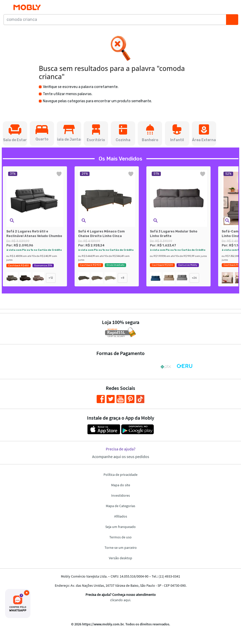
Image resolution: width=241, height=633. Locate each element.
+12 (50, 277)
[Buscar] (232, 19)
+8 (122, 277)
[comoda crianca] (116, 20)
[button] (15, 133)
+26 (194, 277)
